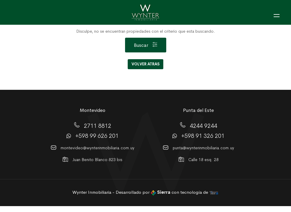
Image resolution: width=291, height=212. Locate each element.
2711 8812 (97, 125)
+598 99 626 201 (97, 136)
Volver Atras (145, 64)
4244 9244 (203, 125)
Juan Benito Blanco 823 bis (97, 159)
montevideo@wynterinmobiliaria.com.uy (97, 147)
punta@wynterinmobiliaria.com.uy (203, 147)
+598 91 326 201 (203, 136)
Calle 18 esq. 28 (203, 159)
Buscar (145, 45)
